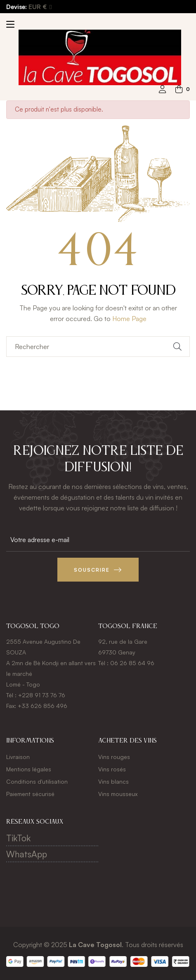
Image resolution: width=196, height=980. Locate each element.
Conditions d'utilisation (37, 781)
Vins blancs (113, 781)
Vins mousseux (117, 793)
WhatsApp (26, 854)
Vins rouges (114, 756)
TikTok (18, 838)
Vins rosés (112, 769)
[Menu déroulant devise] (40, 7)
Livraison (18, 756)
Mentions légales (28, 769)
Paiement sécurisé (30, 793)
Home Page (129, 318)
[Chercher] (98, 346)
